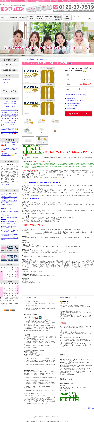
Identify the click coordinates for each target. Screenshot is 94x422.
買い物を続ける (71, 98)
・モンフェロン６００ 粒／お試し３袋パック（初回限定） (9, 149)
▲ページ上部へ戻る (88, 408)
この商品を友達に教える (73, 103)
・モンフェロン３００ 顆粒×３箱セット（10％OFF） (9, 115)
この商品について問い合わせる (75, 100)
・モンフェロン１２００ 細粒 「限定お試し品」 (9, 154)
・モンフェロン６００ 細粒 (9, 103)
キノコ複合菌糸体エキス (42, 59)
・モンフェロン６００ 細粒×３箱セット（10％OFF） (9, 119)
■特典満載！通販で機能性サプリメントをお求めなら (9, 227)
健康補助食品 (6, 79)
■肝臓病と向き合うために (8, 224)
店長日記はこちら (6, 184)
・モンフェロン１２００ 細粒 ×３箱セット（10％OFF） (10, 128)
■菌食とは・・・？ (6, 208)
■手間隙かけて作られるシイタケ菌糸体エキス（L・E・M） (9, 197)
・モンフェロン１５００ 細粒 (9, 112)
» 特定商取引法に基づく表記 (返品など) (75, 95)
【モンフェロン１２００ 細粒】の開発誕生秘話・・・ (9, 234)
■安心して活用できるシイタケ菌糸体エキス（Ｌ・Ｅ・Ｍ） (9, 201)
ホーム (24, 59)
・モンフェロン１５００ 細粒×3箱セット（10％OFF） (9, 132)
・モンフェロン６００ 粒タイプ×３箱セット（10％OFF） (9, 124)
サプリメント (6, 83)
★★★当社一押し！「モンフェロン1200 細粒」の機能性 (9, 230)
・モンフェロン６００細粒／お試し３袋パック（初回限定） (9, 144)
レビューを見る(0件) (72, 105)
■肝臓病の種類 (5, 215)
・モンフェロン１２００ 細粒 (9, 110)
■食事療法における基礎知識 (8, 221)
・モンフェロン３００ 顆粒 (9, 101)
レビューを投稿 (71, 108)
